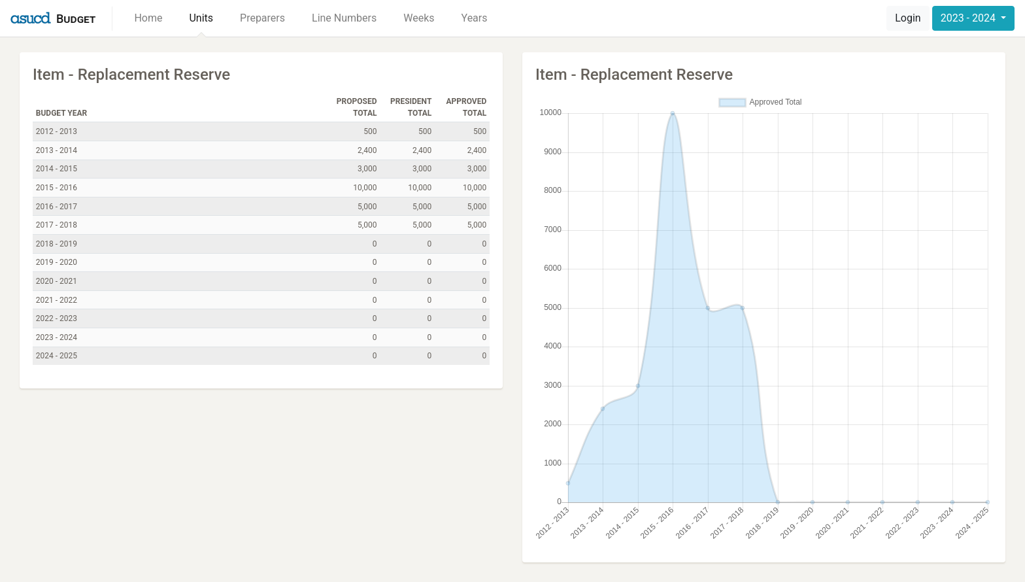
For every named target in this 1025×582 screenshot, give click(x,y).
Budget (75, 19)
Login (907, 18)
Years (475, 18)
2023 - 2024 (969, 18)
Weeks (418, 18)
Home (148, 18)
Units (201, 18)
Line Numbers (344, 18)
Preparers (262, 18)
